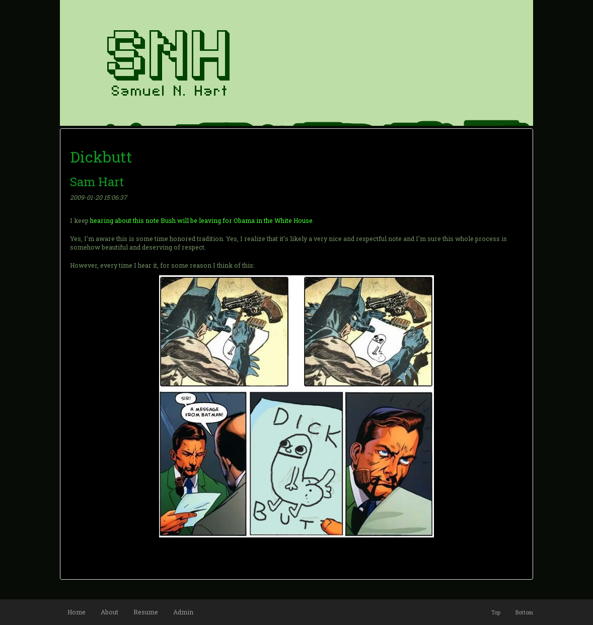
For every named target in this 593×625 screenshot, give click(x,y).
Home (76, 612)
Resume (145, 612)
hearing (101, 220)
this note (146, 220)
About (109, 612)
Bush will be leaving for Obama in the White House (237, 220)
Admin (183, 612)
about (123, 220)
